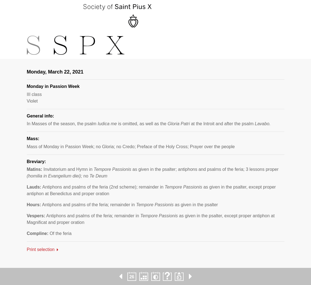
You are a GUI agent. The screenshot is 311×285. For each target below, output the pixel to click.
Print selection (41, 249)
